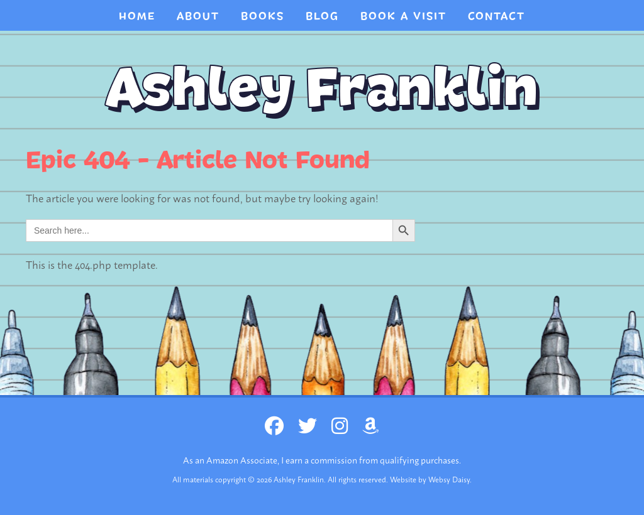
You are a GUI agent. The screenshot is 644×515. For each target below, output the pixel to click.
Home (137, 16)
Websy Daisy (449, 479)
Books (262, 16)
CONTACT (496, 16)
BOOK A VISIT (403, 16)
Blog (322, 16)
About (198, 16)
